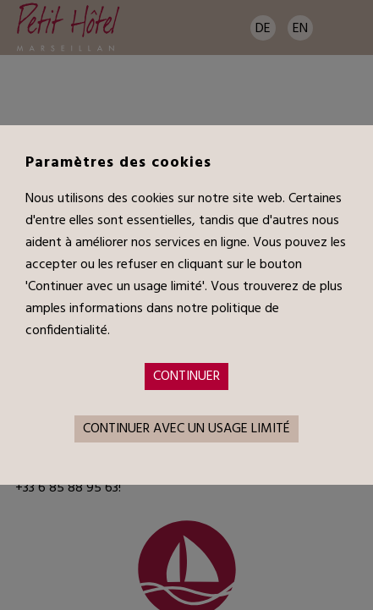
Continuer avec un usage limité (186, 429)
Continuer (186, 376)
